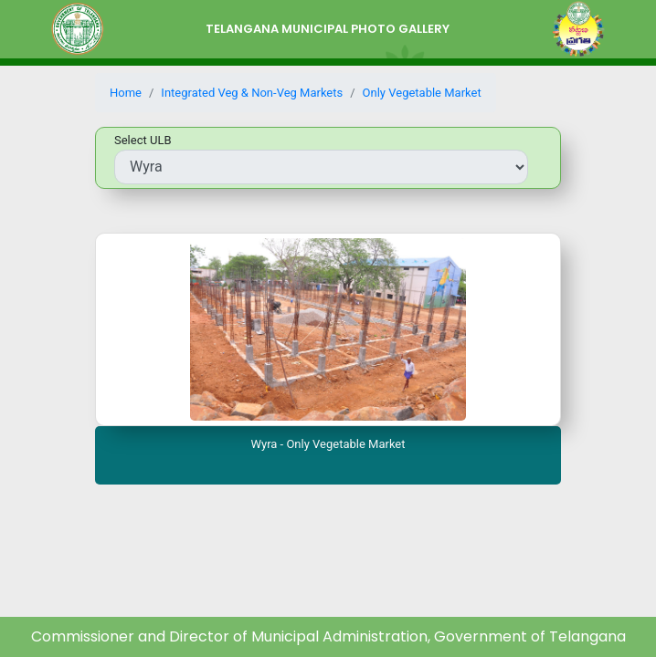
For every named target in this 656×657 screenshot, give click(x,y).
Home (126, 92)
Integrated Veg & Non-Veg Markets (252, 92)
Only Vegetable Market (422, 92)
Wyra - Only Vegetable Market (327, 444)
